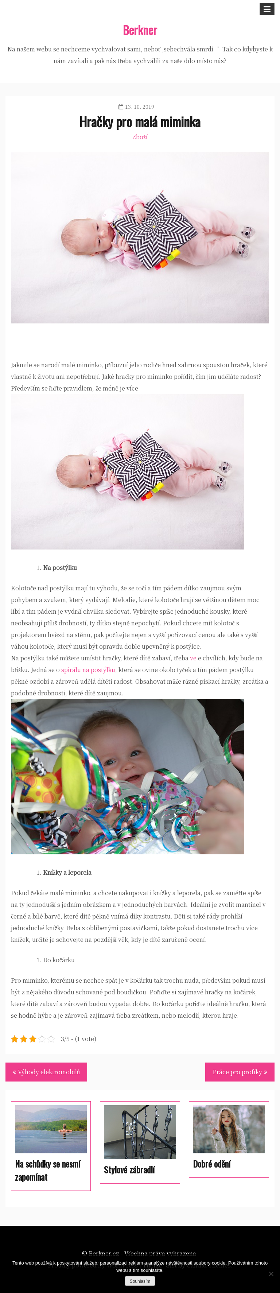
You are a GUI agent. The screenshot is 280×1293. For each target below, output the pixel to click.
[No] (271, 1273)
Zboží (140, 137)
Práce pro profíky (237, 1072)
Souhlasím (140, 1281)
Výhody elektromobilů (49, 1072)
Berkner (140, 29)
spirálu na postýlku (88, 669)
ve (193, 658)
